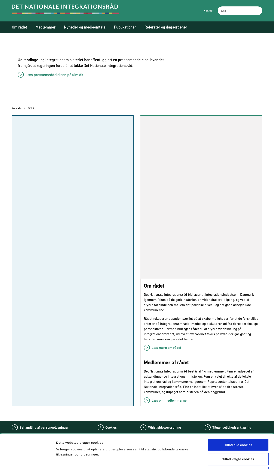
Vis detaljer (224, 460)
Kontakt (208, 10)
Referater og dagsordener (165, 27)
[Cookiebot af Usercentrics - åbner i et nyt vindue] (27, 460)
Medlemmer (45, 27)
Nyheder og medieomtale (84, 27)
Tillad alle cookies (238, 413)
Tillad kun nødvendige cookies (238, 441)
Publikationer (125, 27)
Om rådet (19, 27)
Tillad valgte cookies (238, 427)
